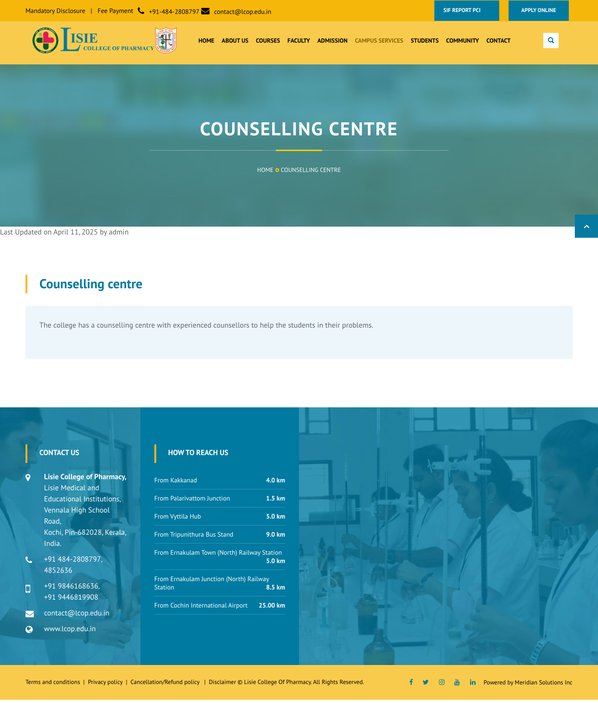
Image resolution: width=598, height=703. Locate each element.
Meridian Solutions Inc (544, 686)
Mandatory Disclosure (55, 10)
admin (119, 235)
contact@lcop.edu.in (242, 11)
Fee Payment (116, 10)
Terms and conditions (52, 685)
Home (265, 173)
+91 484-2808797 (72, 562)
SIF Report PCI (466, 10)
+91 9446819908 (71, 600)
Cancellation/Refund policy (165, 685)
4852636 (58, 573)
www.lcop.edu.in (70, 632)
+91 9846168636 (71, 589)
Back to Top (586, 229)
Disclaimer (222, 685)
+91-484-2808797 (174, 11)
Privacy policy (107, 685)
